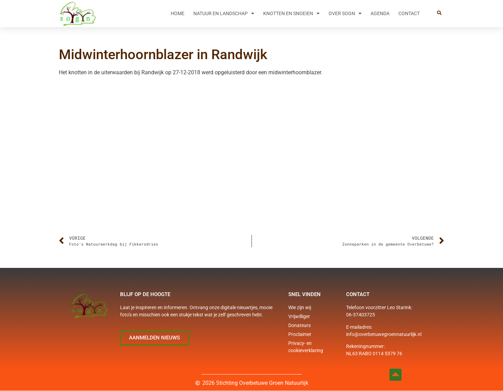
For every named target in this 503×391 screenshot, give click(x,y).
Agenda (380, 13)
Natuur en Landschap (223, 13)
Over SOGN (345, 13)
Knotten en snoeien (291, 13)
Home (177, 13)
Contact (409, 13)
